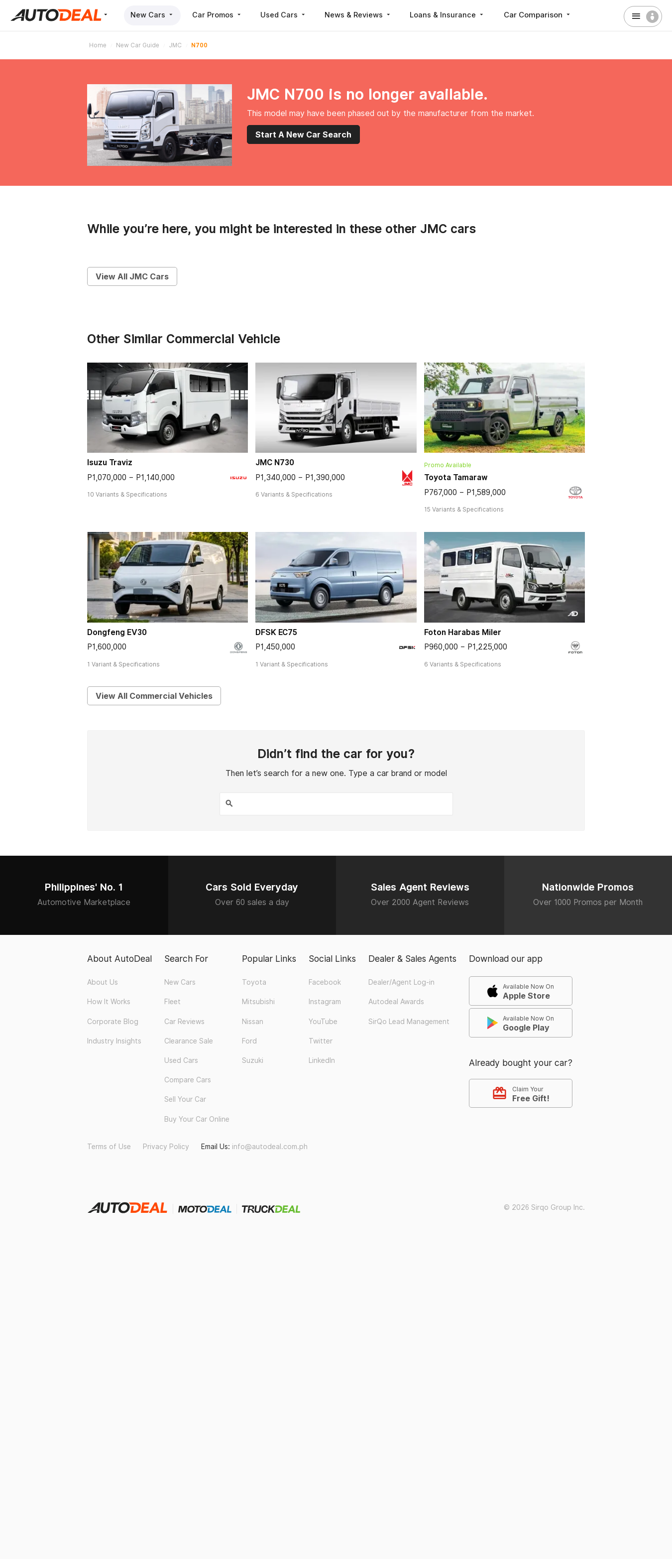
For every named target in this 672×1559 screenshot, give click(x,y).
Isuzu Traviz (109, 462)
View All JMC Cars (132, 276)
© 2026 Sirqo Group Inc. (544, 1206)
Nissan (252, 1020)
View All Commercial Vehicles (154, 696)
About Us (102, 981)
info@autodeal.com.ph (270, 1146)
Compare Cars (187, 1079)
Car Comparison (553, 14)
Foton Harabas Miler (462, 632)
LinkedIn (322, 1059)
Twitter (321, 1040)
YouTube (323, 1020)
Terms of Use (109, 1146)
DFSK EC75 (276, 632)
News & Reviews (369, 14)
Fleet (172, 1001)
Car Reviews (184, 1020)
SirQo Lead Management (408, 1020)
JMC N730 (274, 462)
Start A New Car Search (303, 134)
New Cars (154, 14)
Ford (249, 1040)
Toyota (254, 981)
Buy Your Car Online (196, 1118)
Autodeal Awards (396, 1001)
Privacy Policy (166, 1146)
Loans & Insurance (461, 14)
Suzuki (252, 1059)
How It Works (108, 1001)
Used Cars (291, 14)
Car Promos (222, 14)
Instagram (325, 1001)
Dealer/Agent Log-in (401, 981)
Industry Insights (114, 1040)
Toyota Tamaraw (456, 477)
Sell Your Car (185, 1098)
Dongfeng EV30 (117, 632)
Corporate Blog (112, 1020)
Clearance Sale (188, 1040)
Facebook (325, 981)
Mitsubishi (258, 1001)
